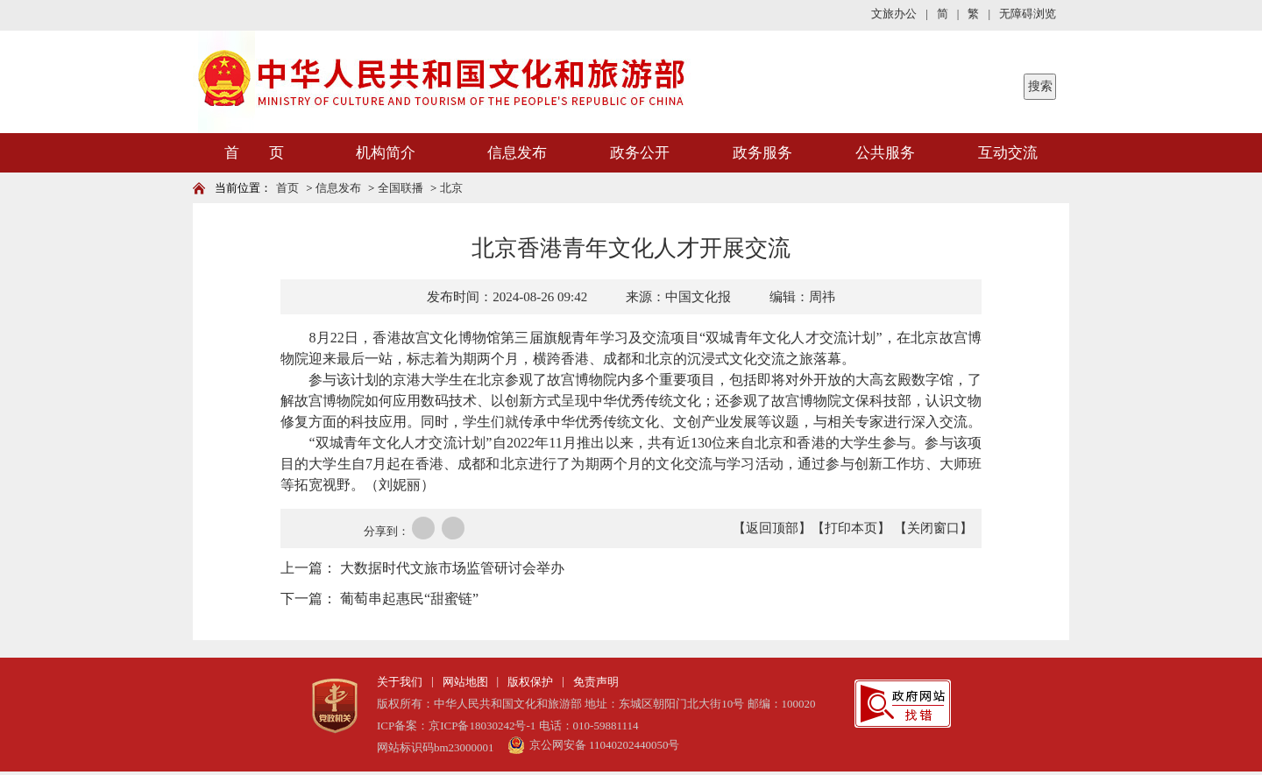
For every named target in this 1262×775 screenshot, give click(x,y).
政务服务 (762, 152)
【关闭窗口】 (933, 528)
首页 (287, 187)
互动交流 (1008, 152)
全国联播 (400, 187)
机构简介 (385, 152)
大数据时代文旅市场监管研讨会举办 (452, 567)
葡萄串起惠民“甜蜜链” (409, 598)
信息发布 (517, 152)
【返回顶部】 (772, 528)
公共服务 (885, 152)
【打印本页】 (851, 528)
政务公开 (640, 152)
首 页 (254, 152)
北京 (451, 187)
